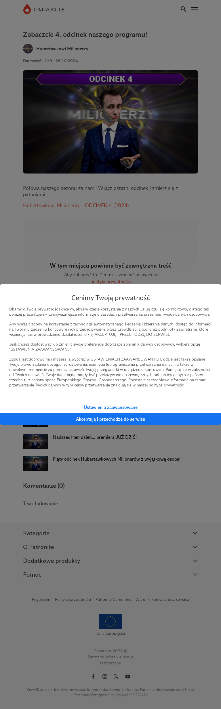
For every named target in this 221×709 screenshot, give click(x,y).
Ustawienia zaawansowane (111, 407)
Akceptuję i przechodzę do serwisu (110, 419)
